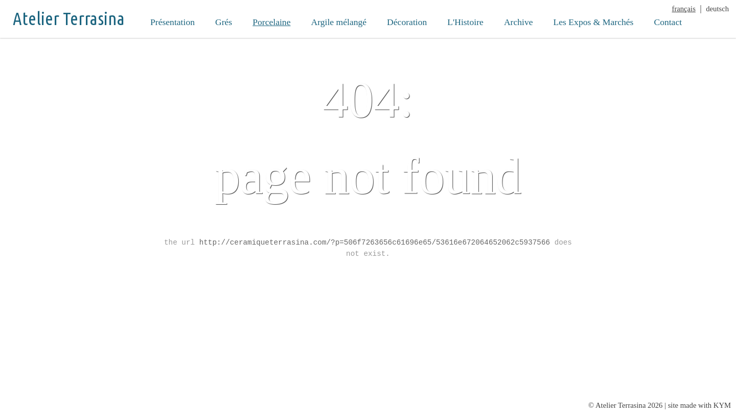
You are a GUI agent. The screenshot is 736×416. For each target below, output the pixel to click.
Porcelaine (271, 22)
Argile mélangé (338, 22)
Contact (668, 22)
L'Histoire (465, 22)
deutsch (717, 9)
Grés (223, 22)
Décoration (407, 22)
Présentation (172, 22)
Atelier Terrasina (69, 18)
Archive (518, 22)
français (684, 9)
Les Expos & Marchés (594, 22)
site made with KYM (699, 405)
